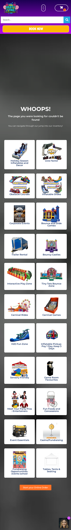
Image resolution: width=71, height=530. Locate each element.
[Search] (67, 19)
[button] (43, 8)
